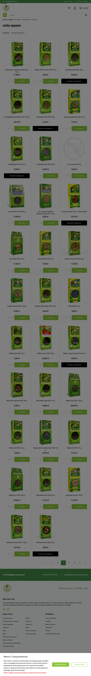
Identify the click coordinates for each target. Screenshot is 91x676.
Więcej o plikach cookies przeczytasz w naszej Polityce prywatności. (25, 673)
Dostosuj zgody (79, 664)
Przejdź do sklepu (60, 664)
